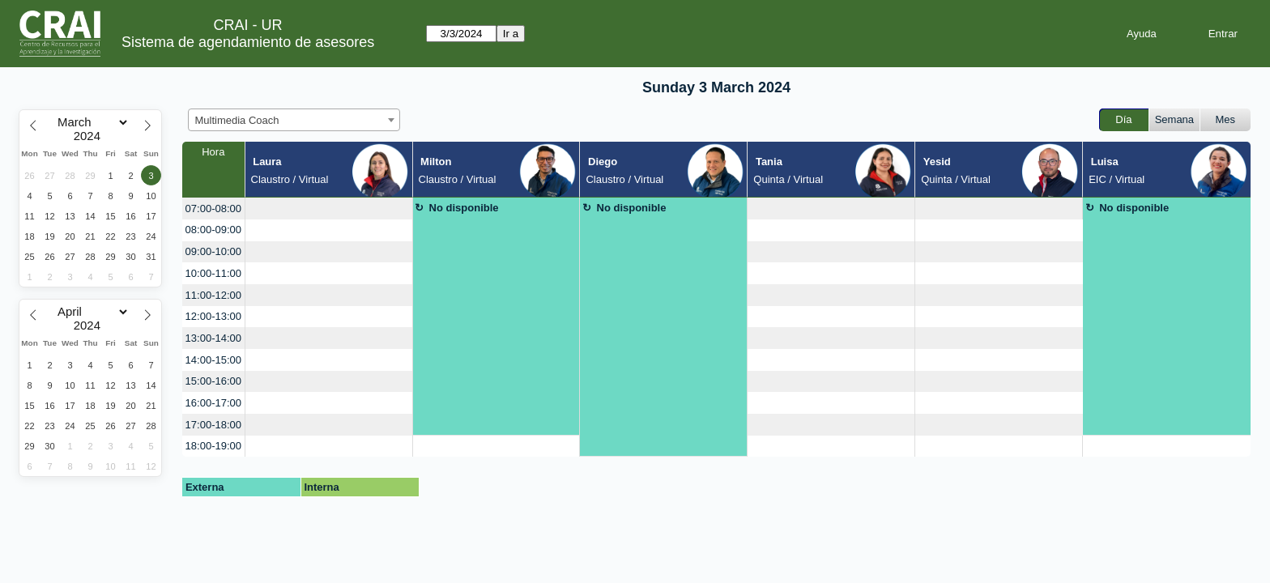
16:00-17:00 (213, 403)
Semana (1174, 119)
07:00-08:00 (213, 208)
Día (1123, 119)
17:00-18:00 (213, 425)
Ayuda (1142, 34)
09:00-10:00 (213, 251)
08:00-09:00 (213, 229)
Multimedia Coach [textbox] (237, 120)
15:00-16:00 (213, 381)
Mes (1226, 119)
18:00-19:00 (213, 446)
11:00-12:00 (213, 295)
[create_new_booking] (328, 208)
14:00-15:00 (213, 360)
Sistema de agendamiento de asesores (247, 42)
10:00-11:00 (213, 273)
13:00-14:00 (213, 338)
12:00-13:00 (213, 316)
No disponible (464, 208)
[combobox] (294, 120)
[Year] (90, 136)
